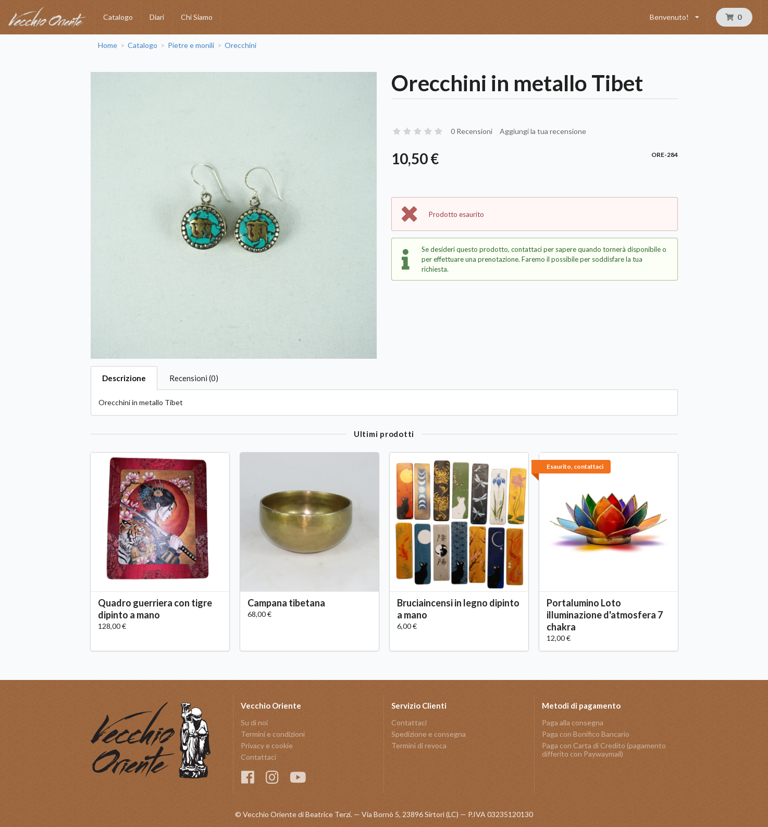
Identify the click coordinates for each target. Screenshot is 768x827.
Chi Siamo (197, 17)
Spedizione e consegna (428, 733)
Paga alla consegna (572, 723)
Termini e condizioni (273, 733)
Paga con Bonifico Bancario (585, 733)
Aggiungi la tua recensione (543, 131)
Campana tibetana (286, 603)
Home (107, 45)
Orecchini (240, 45)
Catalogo (118, 17)
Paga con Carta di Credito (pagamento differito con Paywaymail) (604, 749)
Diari (157, 17)
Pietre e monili (191, 45)
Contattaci (258, 756)
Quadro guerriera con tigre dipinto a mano (155, 609)
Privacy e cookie (267, 745)
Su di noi (254, 723)
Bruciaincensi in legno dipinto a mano (458, 609)
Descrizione (124, 378)
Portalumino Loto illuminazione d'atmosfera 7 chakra (605, 615)
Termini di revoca (419, 745)
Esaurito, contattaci (575, 466)
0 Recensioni (471, 131)
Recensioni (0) (193, 378)
